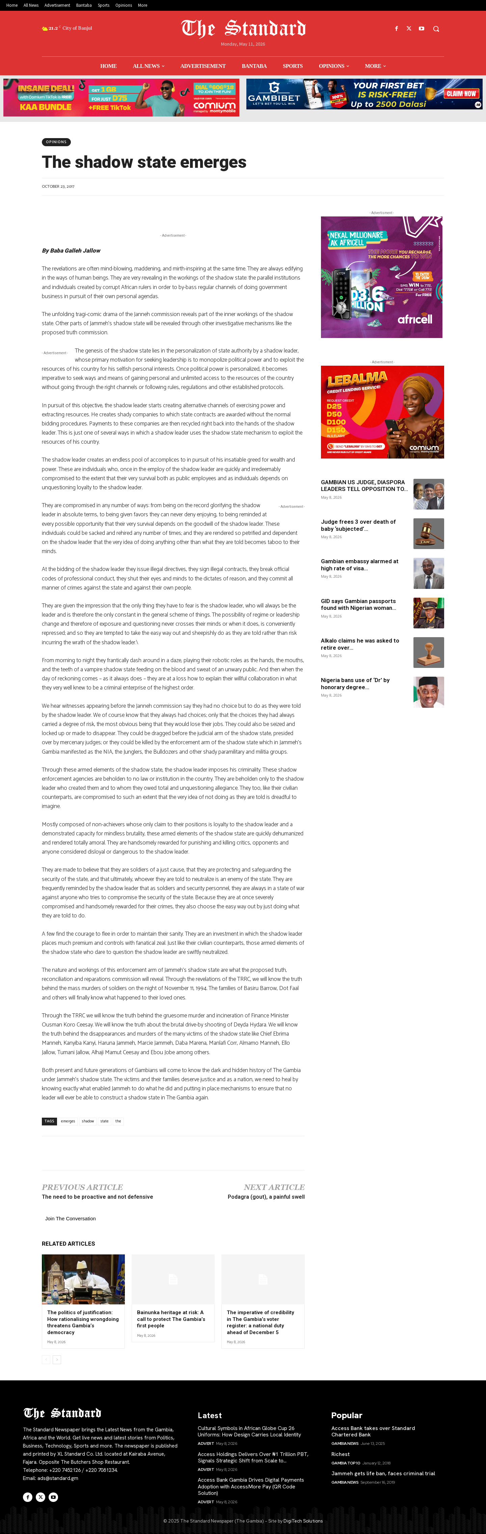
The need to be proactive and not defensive (97, 1197)
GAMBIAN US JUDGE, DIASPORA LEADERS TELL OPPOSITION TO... (364, 485)
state (105, 1121)
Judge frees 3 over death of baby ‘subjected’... (358, 525)
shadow (88, 1121)
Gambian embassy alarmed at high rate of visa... (360, 564)
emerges (68, 1121)
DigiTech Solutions (303, 1521)
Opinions (56, 142)
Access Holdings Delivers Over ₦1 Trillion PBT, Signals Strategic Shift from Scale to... (253, 1457)
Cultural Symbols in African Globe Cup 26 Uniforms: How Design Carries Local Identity (249, 1431)
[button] (436, 29)
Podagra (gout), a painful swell (266, 1197)
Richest (340, 1454)
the (118, 1121)
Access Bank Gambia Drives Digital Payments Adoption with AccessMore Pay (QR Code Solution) (251, 1486)
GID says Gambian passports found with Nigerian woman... (358, 604)
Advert (206, 1443)
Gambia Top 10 (345, 1463)
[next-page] (57, 1359)
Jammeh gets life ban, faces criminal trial (383, 1473)
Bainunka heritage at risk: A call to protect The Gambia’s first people (171, 1319)
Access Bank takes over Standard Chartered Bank (373, 1431)
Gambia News (345, 1443)
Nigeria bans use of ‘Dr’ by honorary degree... (355, 683)
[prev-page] (46, 1359)
